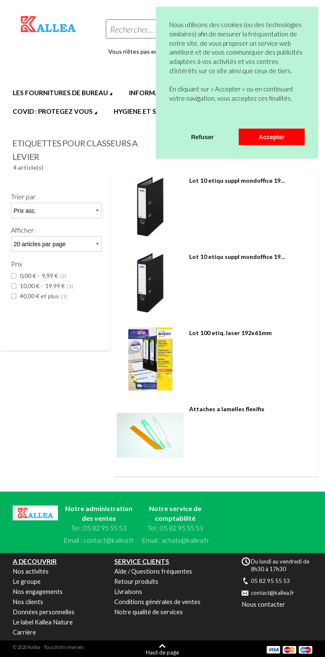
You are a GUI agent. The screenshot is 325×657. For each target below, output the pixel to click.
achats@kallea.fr (185, 540)
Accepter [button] (272, 137)
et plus (43, 296)
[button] (170, 117)
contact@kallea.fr (108, 540)
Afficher (22, 230)
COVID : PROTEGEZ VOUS (53, 111)
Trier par (23, 196)
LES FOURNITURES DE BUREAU (60, 92)
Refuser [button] (202, 137)
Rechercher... (131, 29)
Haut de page (162, 652)
